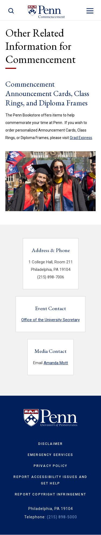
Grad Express (81, 138)
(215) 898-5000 (62, 517)
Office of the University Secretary (50, 319)
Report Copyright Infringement (50, 494)
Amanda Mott (56, 362)
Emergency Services (50, 455)
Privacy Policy (50, 466)
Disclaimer (50, 444)
